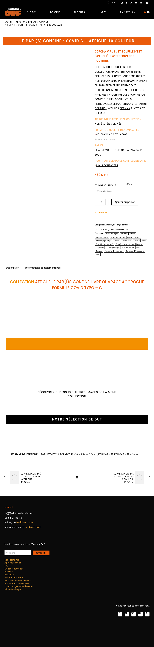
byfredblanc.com (31, 527)
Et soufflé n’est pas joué (104, 244)
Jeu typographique (112, 247)
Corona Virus (126, 241)
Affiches (108, 225)
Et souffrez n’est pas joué (125, 244)
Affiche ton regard (133, 237)
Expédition (9, 574)
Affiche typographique (103, 241)
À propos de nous (13, 563)
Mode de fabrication (14, 569)
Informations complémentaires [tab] (43, 267)
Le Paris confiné (128, 247)
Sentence (129, 251)
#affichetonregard (112, 234)
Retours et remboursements (18, 580)
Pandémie (108, 251)
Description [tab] (12, 267)
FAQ (6, 566)
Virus (97, 254)
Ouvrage (99, 251)
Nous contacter (107, 165)
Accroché (124, 234)
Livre (138, 247)
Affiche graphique (102, 237)
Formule (139, 244)
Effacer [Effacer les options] (129, 184)
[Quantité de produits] (101, 202)
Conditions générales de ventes (19, 586)
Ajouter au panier (125, 202)
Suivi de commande (14, 577)
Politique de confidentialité (17, 583)
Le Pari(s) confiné (120, 225)
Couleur (137, 241)
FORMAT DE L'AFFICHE (105, 185)
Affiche (132, 234)
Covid (144, 241)
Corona (116, 241)
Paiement (9, 571)
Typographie (140, 251)
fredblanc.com (24, 522)
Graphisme (100, 247)
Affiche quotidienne (118, 237)
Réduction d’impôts (14, 589)
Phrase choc (118, 251)
